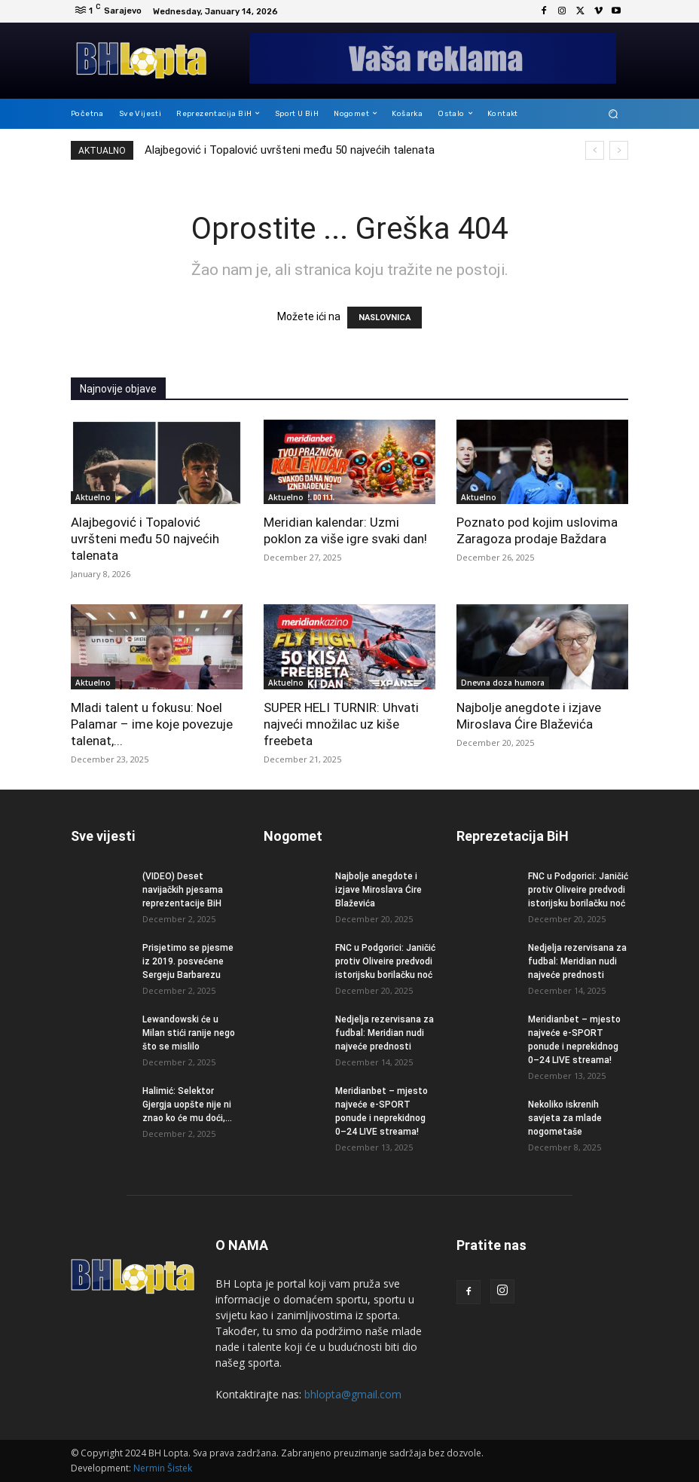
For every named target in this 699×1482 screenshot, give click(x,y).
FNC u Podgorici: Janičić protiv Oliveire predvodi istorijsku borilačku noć (385, 961)
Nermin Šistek (162, 1468)
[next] (618, 150)
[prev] (594, 150)
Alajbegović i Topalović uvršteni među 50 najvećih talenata (290, 150)
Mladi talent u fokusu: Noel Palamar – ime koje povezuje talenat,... (152, 724)
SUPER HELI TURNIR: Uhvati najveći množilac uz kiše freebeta (341, 724)
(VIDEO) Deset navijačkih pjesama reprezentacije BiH (182, 890)
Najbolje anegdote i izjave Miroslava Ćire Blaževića (378, 890)
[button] (613, 113)
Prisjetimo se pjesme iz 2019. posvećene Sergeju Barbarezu (188, 961)
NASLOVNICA (385, 317)
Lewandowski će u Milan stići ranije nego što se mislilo (188, 1033)
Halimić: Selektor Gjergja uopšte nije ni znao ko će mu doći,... (187, 1104)
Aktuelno (93, 497)
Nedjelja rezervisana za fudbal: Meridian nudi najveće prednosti (384, 1033)
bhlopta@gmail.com (352, 1394)
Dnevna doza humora (503, 682)
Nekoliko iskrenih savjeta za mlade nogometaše (565, 1118)
